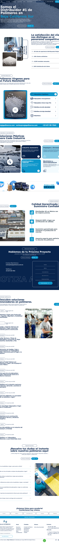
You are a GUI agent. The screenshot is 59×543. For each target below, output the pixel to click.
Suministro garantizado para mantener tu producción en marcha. (46, 230)
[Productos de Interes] (45, 279)
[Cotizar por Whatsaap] (21, 26)
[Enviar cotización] (45, 283)
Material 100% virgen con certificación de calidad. (45, 221)
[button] (40, 2)
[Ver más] (30, 26)
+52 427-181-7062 (52, 526)
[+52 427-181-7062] (49, 1)
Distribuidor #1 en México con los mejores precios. (46, 212)
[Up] (55, 94)
